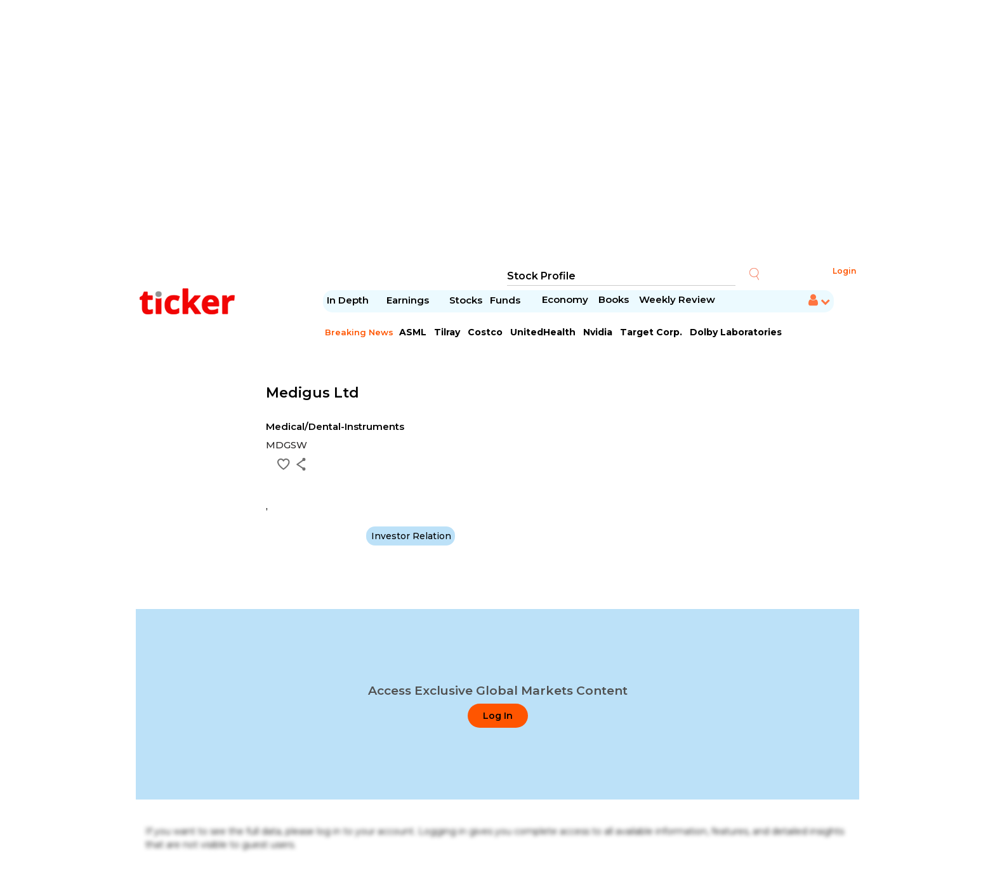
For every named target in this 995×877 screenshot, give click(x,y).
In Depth (348, 300)
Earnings (409, 300)
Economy (565, 299)
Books (613, 299)
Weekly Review (677, 299)
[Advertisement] (497, 133)
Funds (506, 300)
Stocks (465, 300)
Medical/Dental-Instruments (335, 426)
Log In (498, 715)
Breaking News (359, 332)
